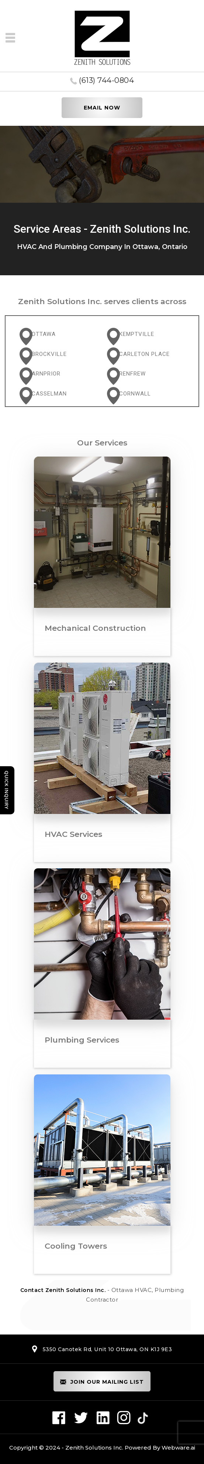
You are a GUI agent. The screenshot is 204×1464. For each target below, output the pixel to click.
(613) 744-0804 (106, 80)
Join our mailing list (102, 1382)
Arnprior (46, 373)
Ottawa (44, 334)
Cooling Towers (76, 1246)
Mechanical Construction (95, 628)
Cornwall (135, 393)
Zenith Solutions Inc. (94, 1447)
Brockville (49, 354)
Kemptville (136, 334)
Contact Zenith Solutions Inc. (63, 1290)
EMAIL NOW (102, 107)
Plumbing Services (82, 1039)
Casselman (49, 393)
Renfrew (132, 373)
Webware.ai (178, 1447)
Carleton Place (144, 354)
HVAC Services (73, 834)
